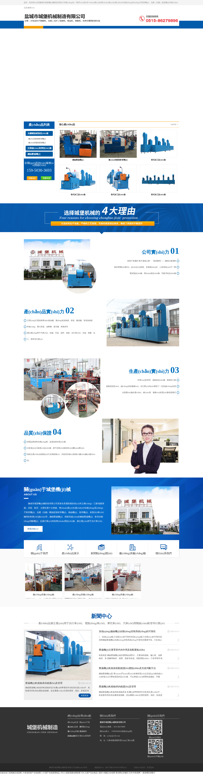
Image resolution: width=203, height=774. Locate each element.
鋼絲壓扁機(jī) (34, 154)
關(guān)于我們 (39, 548)
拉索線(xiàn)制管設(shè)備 (40, 148)
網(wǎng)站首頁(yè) (73, 723)
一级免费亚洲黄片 (148, 773)
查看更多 (85, 695)
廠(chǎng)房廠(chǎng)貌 (132, 548)
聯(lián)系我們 (164, 548)
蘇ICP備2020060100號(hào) (116, 767)
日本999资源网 (134, 773)
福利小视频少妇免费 (107, 773)
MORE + (174, 124)
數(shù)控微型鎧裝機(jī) (37, 143)
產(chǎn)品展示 (70, 548)
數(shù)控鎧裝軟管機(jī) (37, 139)
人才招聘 (83, 731)
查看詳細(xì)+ (33, 529)
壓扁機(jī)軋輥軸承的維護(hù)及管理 (43, 683)
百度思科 (150, 767)
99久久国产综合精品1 (89, 773)
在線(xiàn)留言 (73, 736)
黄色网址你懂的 (121, 773)
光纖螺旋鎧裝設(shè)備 (38, 133)
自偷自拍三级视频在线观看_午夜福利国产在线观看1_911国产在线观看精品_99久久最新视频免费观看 (40, 773)
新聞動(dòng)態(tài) (101, 548)
